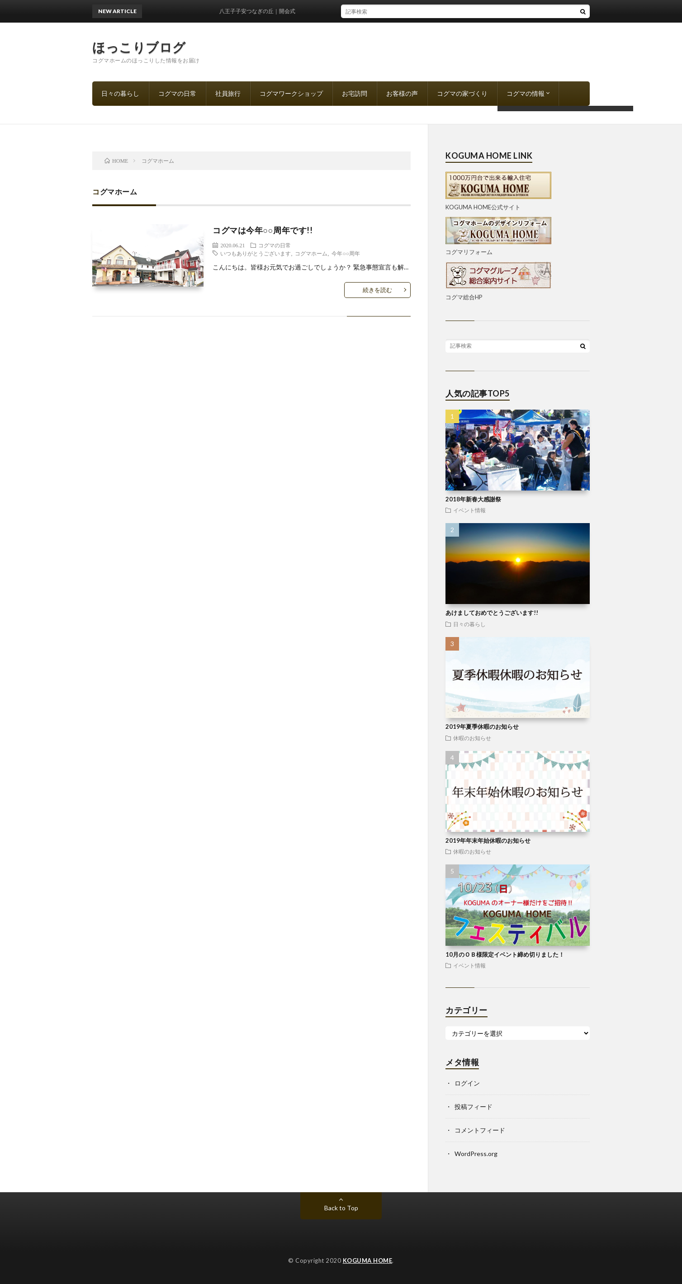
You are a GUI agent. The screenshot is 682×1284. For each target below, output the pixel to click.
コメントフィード (480, 1130)
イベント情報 (469, 510)
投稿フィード (474, 1106)
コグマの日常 (177, 93)
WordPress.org (476, 1153)
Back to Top (341, 1208)
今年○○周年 (346, 253)
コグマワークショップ (291, 93)
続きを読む (377, 289)
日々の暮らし (120, 93)
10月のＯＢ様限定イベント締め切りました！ (504, 954)
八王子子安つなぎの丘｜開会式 (261, 11)
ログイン (467, 1083)
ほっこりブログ (139, 47)
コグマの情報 (526, 93)
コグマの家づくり (462, 93)
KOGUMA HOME (368, 1260)
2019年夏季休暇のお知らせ (482, 726)
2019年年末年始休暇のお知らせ (487, 840)
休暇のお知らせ (472, 738)
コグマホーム (311, 253)
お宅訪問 (354, 93)
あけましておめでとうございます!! (491, 612)
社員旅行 (228, 93)
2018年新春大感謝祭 (473, 499)
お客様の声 (402, 93)
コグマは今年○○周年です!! (263, 230)
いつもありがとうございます (255, 253)
